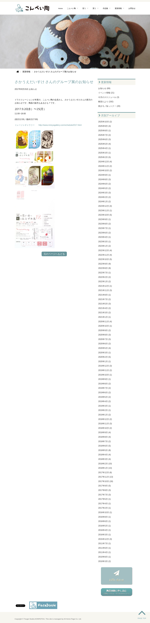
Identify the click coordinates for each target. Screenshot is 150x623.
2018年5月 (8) (104, 450)
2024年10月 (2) (105, 170)
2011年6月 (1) (104, 548)
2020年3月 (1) (104, 353)
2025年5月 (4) (104, 144)
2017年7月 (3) (104, 495)
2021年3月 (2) (104, 313)
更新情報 (118, 8)
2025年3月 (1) (104, 153)
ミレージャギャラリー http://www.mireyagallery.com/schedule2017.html (48, 125)
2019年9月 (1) (104, 379)
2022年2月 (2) (104, 277)
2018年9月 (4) (104, 432)
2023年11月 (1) (105, 210)
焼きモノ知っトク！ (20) (109, 106)
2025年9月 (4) (104, 126)
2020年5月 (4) (104, 348)
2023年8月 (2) (104, 224)
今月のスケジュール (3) (108, 97)
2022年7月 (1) (104, 273)
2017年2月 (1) (104, 508)
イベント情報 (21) (106, 93)
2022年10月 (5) (105, 259)
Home (60, 8)
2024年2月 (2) (104, 197)
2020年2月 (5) (104, 357)
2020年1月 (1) (104, 361)
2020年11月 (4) (105, 321)
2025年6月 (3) (104, 139)
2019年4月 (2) (104, 401)
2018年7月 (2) (104, 441)
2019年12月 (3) (105, 366)
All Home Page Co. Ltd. (72, 619)
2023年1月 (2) (104, 246)
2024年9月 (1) (104, 175)
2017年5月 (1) (104, 499)
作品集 (105, 8)
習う (84, 8)
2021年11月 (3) (105, 290)
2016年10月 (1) (105, 512)
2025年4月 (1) (104, 148)
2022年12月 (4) (105, 250)
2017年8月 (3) (104, 490)
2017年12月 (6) (105, 472)
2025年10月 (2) (105, 122)
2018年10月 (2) (105, 428)
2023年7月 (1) (104, 228)
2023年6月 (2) (104, 233)
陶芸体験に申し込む (116, 592)
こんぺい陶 (71, 8)
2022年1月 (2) (104, 281)
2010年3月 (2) (104, 561)
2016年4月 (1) (104, 530)
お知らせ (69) (104, 88)
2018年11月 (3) (105, 424)
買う (94, 8)
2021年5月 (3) (104, 304)
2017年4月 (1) (104, 503)
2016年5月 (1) (104, 526)
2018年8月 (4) (104, 437)
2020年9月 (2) (104, 330)
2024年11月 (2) (105, 166)
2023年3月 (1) (104, 242)
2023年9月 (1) (104, 219)
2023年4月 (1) (104, 237)
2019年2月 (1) (104, 410)
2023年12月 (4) (105, 206)
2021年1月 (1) (104, 317)
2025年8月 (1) (104, 130)
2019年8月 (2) (104, 384)
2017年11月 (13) (105, 477)
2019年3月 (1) (104, 406)
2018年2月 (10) (105, 464)
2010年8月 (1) (104, 557)
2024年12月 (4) (105, 162)
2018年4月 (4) (104, 455)
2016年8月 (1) (104, 517)
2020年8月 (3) (104, 335)
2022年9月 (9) (104, 264)
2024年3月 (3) (104, 193)
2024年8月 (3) (104, 179)
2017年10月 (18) (105, 481)
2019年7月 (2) (104, 388)
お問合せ (131, 8)
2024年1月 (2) (104, 201)
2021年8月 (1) (104, 295)
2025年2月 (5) (104, 157)
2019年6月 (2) (104, 392)
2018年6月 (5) (104, 446)
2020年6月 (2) (104, 344)
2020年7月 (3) (104, 339)
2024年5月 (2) (104, 188)
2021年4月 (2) (104, 308)
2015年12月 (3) (105, 539)
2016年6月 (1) (104, 521)
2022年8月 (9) (104, 268)
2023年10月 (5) (105, 215)
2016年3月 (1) (104, 535)
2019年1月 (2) (104, 415)
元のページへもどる (54, 254)
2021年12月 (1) (105, 286)
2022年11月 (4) (105, 255)
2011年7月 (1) (104, 543)
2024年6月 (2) (104, 184)
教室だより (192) (105, 102)
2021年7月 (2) (104, 299)
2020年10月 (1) (105, 326)
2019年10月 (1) (105, 375)
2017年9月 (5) (104, 486)
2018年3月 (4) (104, 459)
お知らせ (33, 89)
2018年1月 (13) (105, 468)
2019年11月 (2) (105, 370)
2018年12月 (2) (105, 419)
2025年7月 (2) (104, 135)
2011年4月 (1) (104, 552)
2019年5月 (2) (104, 397)
